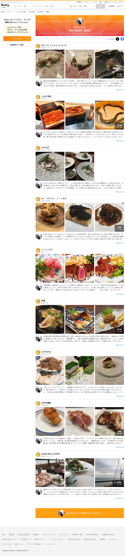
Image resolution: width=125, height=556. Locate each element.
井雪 (43, 301)
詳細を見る (119, 90)
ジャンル (94, 2)
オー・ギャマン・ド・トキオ (53, 198)
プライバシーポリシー (49, 534)
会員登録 (111, 6)
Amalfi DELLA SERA (50, 454)
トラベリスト (51, 544)
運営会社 (11, 534)
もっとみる (119, 75)
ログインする (17, 38)
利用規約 (36, 534)
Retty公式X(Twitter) (90, 539)
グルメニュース (118, 2)
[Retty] (5, 5)
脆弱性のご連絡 (78, 534)
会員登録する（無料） (17, 45)
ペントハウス (47, 250)
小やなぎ (45, 147)
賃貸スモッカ (18, 544)
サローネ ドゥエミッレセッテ (54, 45)
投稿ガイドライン (40, 539)
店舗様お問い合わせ (108, 534)
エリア (87, 2)
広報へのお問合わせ (92, 534)
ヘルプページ (113, 539)
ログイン (120, 6)
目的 (100, 2)
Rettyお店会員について (9, 539)
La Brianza (46, 352)
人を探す (78, 2)
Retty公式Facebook (74, 539)
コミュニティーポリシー (57, 539)
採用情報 (102, 539)
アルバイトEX (6, 544)
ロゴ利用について (25, 539)
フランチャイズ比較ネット (34, 544)
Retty (3, 534)
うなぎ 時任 (46, 96)
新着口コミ (108, 2)
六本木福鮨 (46, 403)
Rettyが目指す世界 (24, 534)
